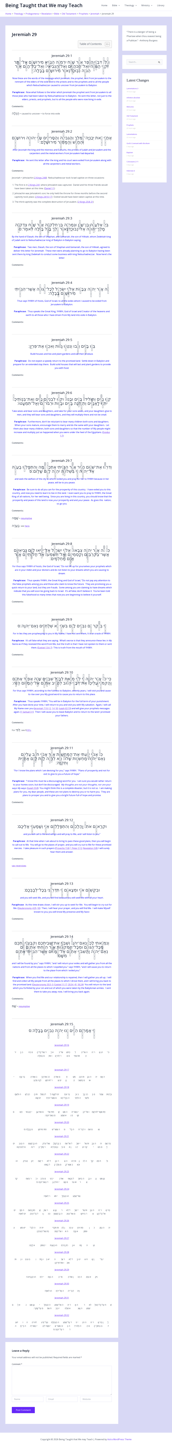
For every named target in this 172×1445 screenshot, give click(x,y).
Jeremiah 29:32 (61, 1314)
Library (160, 5)
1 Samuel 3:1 (27, 711)
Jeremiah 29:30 (61, 1282)
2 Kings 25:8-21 (85, 201)
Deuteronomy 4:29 (27, 907)
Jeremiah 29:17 (61, 1069)
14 (53, 708)
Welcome (130, 107)
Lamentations (132, 134)
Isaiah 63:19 (65, 708)
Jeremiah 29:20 (61, 1121)
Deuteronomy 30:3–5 (43, 984)
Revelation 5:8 (90, 847)
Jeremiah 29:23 (61, 1170)
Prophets (130, 125)
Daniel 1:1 (50, 188)
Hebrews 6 (131, 171)
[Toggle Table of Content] (106, 44)
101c (28, 729)
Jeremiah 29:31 (61, 1296)
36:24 (80, 984)
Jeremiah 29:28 (61, 1251)
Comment (17, 1363)
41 (76, 984)
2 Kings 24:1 (34, 184)
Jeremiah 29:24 (61, 1188)
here (27, 525)
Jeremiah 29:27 (61, 1237)
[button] (119, 5)
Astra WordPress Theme (119, 1438)
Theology (131, 5)
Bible (117, 5)
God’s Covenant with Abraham (138, 143)
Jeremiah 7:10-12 (42, 708)
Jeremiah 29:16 (61, 1044)
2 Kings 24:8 (40, 177)
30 (56, 708)
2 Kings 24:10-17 (43, 196)
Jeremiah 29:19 (61, 1104)
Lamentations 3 (132, 88)
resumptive (26, 518)
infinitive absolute (133, 97)
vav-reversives (19, 865)
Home (106, 5)
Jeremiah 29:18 (61, 1086)
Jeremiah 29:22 (61, 1153)
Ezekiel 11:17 (61, 984)
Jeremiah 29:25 (61, 1202)
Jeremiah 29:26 (61, 1219)
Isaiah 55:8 (36, 787)
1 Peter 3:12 (76, 847)
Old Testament (132, 116)
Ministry (147, 5)
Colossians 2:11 (133, 161)
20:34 (71, 984)
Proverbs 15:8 (62, 847)
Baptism (130, 152)
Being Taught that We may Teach (44, 5)
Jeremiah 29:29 (61, 1268)
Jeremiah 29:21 (61, 1135)
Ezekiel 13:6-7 (45, 647)
